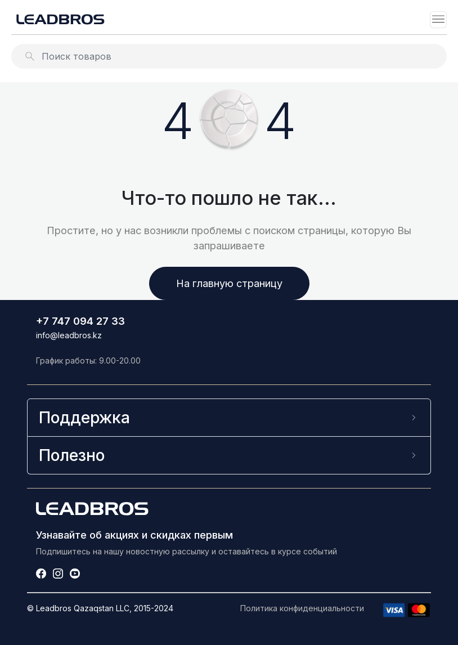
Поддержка (84, 417)
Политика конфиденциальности (302, 608)
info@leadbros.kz (69, 335)
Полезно (72, 455)
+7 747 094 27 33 (80, 321)
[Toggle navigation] (438, 19)
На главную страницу (229, 283)
